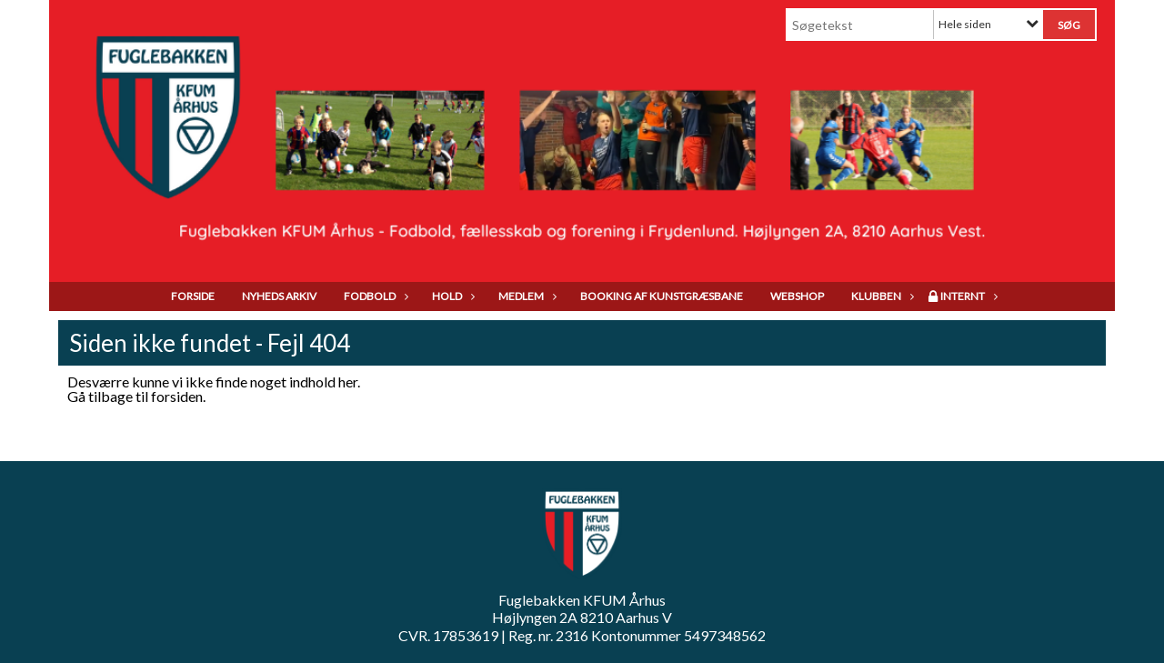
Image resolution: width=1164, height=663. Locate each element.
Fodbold (374, 296)
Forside (193, 296)
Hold (451, 296)
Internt (967, 296)
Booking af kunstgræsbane (661, 296)
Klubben (880, 296)
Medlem (525, 296)
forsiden (177, 396)
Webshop (797, 296)
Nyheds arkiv (279, 296)
